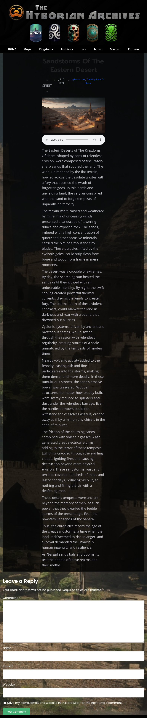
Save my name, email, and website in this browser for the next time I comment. (65, 703)
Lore (83, 79)
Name (8, 648)
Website (9, 684)
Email (8, 666)
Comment (11, 598)
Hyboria (75, 79)
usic (98, 49)
